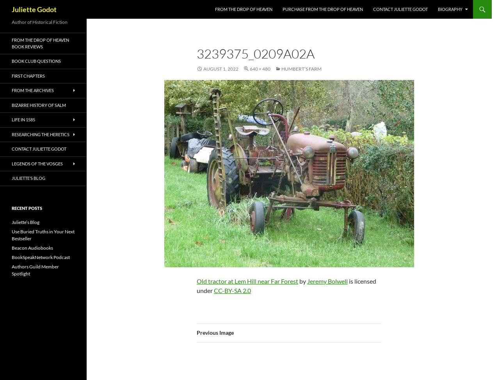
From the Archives (33, 90)
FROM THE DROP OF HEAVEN (243, 9)
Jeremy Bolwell (327, 281)
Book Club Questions (36, 61)
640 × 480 (260, 69)
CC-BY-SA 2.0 (232, 290)
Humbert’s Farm (301, 69)
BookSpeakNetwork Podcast (41, 257)
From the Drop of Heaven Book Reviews (40, 43)
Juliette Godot (34, 9)
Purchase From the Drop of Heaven (323, 9)
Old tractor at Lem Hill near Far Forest (247, 281)
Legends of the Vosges (37, 163)
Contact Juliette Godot (400, 9)
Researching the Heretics (40, 134)
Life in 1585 (23, 119)
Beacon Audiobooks (32, 248)
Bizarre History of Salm (39, 105)
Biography (450, 9)
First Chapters (28, 75)
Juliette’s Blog (28, 178)
